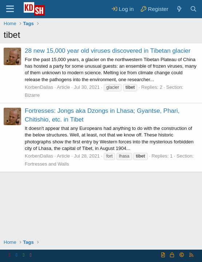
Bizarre (32, 95)
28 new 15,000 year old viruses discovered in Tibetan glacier (108, 50)
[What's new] (179, 9)
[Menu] (10, 9)
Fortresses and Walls (47, 164)
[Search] (193, 9)
